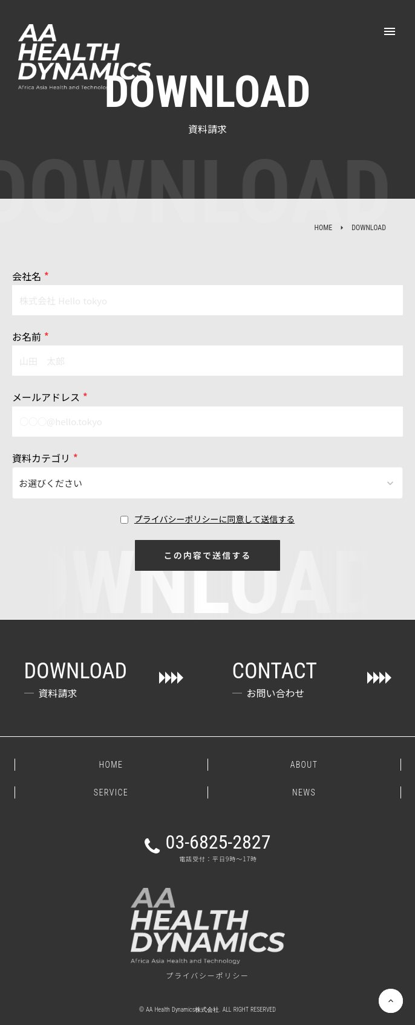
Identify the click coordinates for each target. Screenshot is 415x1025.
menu (389, 31)
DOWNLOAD (368, 227)
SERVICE (111, 792)
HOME (323, 227)
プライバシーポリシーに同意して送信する (214, 519)
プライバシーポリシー (207, 975)
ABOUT (304, 765)
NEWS (304, 792)
